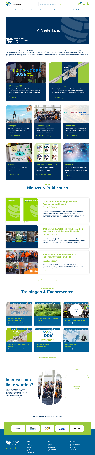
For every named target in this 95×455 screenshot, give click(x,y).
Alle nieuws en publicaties (47, 280)
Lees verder (57, 97)
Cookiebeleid (73, 449)
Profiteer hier (14, 97)
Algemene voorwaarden (75, 444)
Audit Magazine (52, 449)
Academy (25, 9)
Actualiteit (15, 9)
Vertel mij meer (77, 387)
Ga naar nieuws (14, 174)
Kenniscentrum (44, 9)
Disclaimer (72, 445)
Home (7, 9)
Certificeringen (57, 9)
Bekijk (69, 176)
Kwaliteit (34, 9)
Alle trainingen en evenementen (47, 357)
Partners (50, 450)
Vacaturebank (51, 447)
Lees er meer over (44, 135)
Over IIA (67, 9)
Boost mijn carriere (72, 135)
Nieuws (50, 444)
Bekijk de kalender (15, 135)
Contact (50, 445)
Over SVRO (77, 9)
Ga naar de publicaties (45, 174)
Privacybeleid (73, 447)
